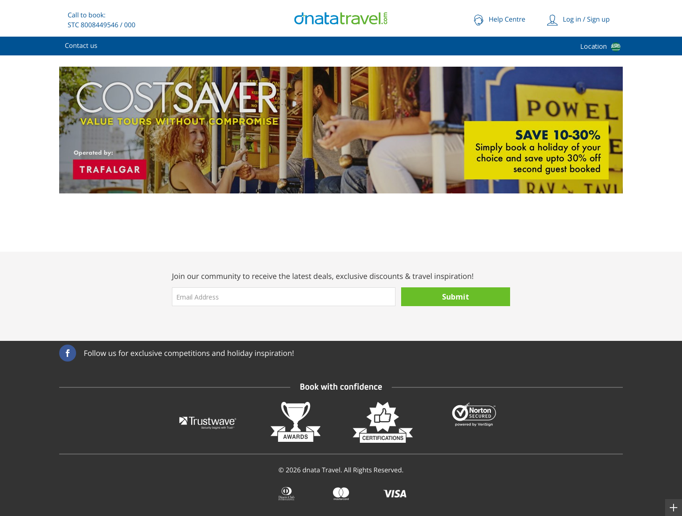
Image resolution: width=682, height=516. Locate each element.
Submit (455, 297)
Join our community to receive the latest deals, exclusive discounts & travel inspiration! (323, 276)
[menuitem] (81, 46)
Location (593, 46)
